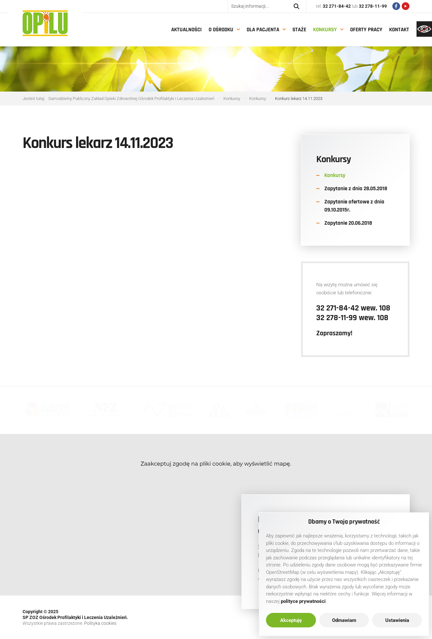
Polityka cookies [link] (100, 623)
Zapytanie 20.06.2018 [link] (348, 223)
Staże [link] (299, 29)
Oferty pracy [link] (366, 29)
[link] (424, 29)
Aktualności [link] (186, 29)
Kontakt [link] (399, 29)
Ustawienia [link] (397, 620)
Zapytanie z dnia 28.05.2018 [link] (355, 188)
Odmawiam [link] (344, 620)
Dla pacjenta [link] (263, 29)
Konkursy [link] (325, 29)
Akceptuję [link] (291, 620)
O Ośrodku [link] (221, 29)
